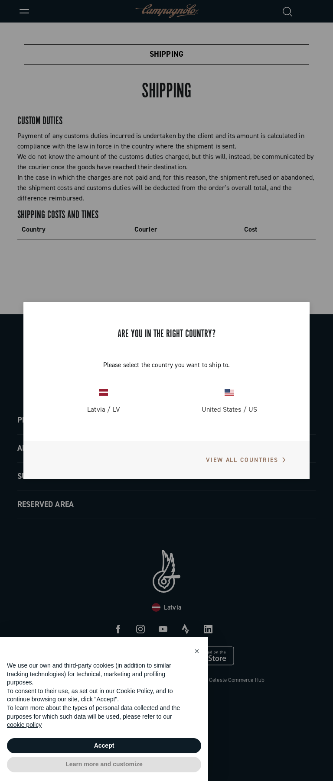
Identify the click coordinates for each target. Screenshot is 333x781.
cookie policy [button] (24, 724)
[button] (197, 651)
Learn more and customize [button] (103, 764)
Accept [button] (104, 745)
